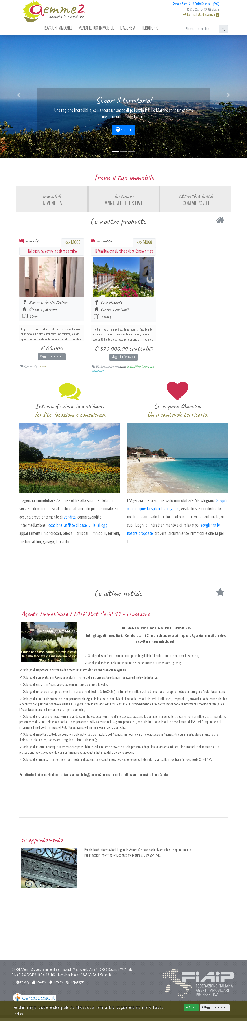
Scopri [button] (123, 129)
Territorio (150, 28)
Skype (213, 9)
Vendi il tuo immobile (96, 28)
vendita (70, 520)
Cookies (38, 985)
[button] (18, 95)
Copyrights (75, 985)
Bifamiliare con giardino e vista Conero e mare (124, 254)
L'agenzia (127, 28)
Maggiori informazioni (52, 359)
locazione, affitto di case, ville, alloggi (77, 528)
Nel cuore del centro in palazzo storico (52, 254)
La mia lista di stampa (201, 15)
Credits (55, 985)
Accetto (191, 1007)
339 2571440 (152, 858)
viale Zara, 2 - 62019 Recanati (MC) (196, 4)
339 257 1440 (197, 9)
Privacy (22, 985)
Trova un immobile (57, 28)
